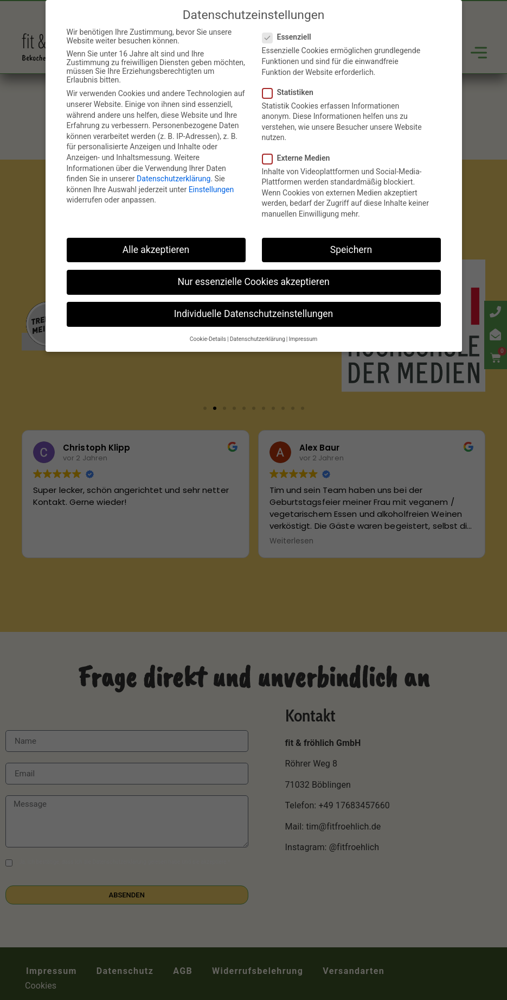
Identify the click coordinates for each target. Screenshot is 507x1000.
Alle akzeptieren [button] (156, 249)
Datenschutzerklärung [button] (257, 339)
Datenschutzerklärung (173, 178)
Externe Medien (299, 158)
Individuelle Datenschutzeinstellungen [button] (253, 313)
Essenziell (290, 37)
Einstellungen (211, 189)
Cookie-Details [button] (208, 339)
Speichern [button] (351, 249)
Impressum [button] (302, 339)
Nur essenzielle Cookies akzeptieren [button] (253, 281)
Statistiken (291, 92)
